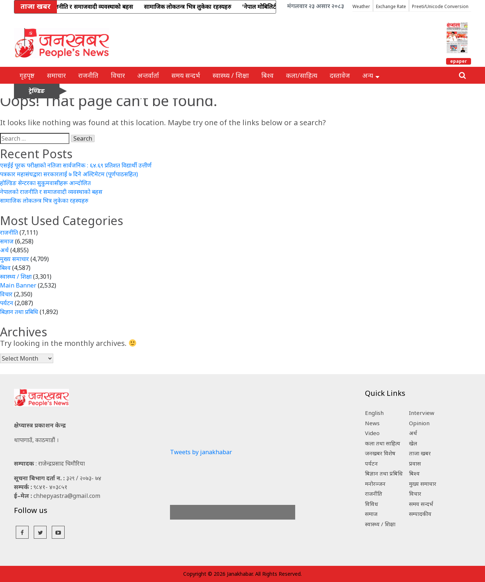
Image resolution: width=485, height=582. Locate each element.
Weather (361, 6)
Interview (421, 412)
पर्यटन (6, 303)
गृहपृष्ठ (27, 75)
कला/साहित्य (301, 75)
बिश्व (267, 75)
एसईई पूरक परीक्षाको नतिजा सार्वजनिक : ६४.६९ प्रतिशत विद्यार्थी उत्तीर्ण (76, 165)
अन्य (370, 75)
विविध (371, 503)
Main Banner (18, 285)
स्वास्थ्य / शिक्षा (231, 75)
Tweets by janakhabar (201, 452)
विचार (118, 75)
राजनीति (88, 75)
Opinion (419, 423)
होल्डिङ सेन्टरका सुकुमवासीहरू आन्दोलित (45, 183)
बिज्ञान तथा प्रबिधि (19, 312)
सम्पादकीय (420, 513)
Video (372, 433)
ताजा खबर (420, 453)
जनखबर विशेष (380, 453)
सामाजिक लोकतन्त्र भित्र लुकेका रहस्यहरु (44, 200)
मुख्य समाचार (14, 259)
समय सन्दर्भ (185, 75)
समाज (7, 241)
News (372, 423)
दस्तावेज (340, 75)
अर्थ (4, 250)
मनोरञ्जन (375, 483)
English (374, 412)
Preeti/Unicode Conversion (440, 6)
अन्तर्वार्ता (148, 75)
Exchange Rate (391, 6)
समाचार (56, 75)
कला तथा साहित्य (382, 443)
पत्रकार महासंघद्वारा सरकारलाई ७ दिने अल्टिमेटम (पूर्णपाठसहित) (69, 174)
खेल (413, 443)
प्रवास (415, 463)
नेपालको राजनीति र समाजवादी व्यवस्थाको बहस (51, 192)
